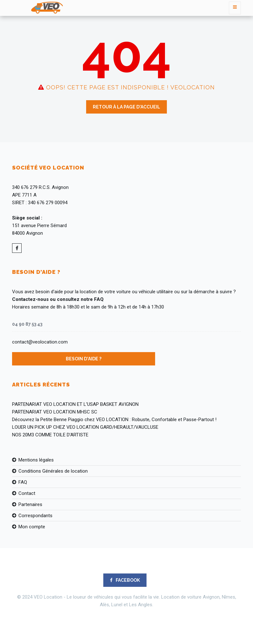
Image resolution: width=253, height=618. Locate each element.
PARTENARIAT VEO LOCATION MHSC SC (54, 412)
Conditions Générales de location (53, 471)
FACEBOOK (125, 580)
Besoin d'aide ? (83, 358)
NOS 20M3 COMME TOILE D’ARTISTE (50, 435)
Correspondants (35, 515)
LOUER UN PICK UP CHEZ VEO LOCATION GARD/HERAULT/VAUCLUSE (85, 427)
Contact (26, 493)
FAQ (22, 482)
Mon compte (31, 527)
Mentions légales (36, 460)
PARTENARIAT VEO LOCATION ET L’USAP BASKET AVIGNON (75, 404)
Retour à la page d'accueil (126, 106)
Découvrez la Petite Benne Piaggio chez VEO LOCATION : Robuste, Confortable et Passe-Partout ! (114, 419)
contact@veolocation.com (40, 342)
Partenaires (30, 504)
